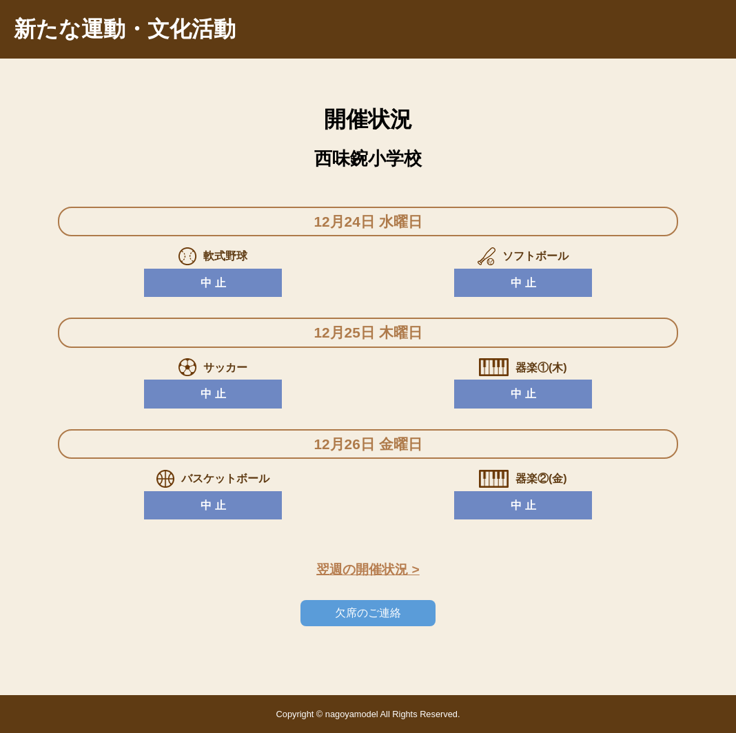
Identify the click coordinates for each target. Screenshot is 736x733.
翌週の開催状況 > (368, 569)
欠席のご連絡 (368, 613)
